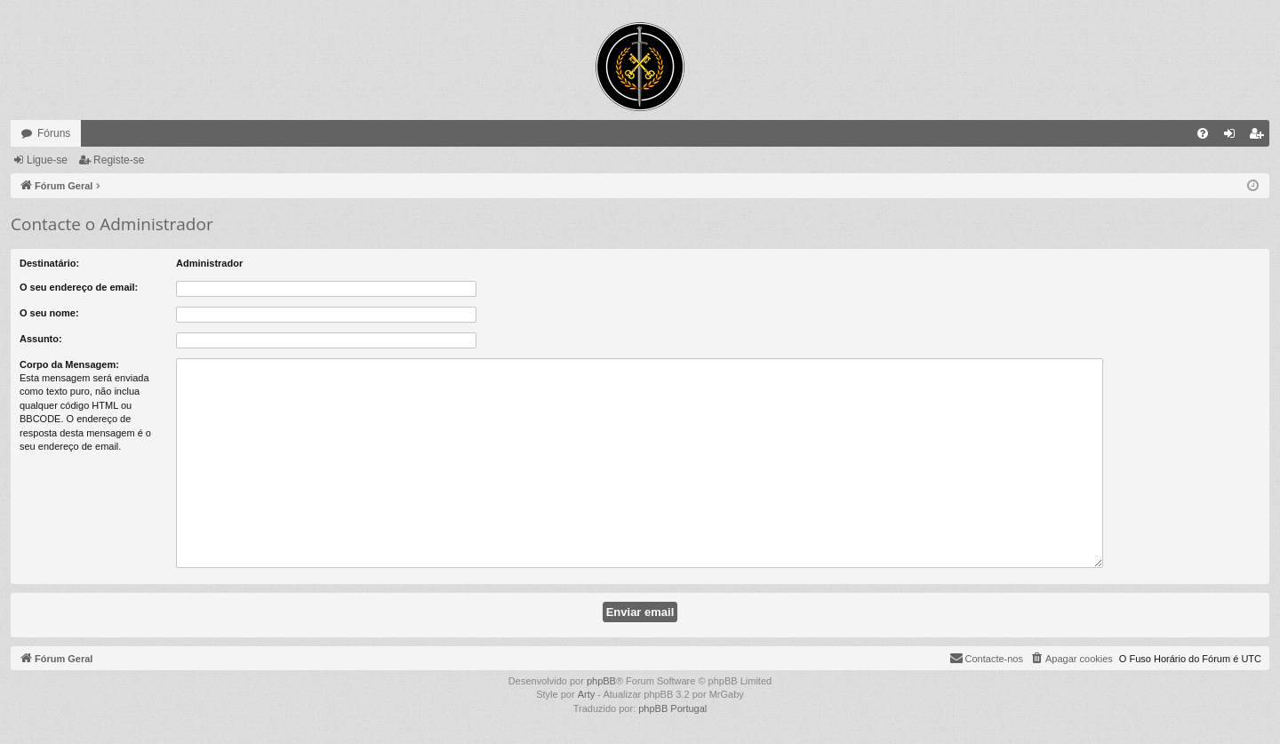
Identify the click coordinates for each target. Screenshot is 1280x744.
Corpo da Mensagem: (69, 364)
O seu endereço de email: (79, 287)
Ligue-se (47, 160)
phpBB (601, 681)
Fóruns (53, 133)
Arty (587, 694)
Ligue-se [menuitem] (1233, 137)
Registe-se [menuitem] (1260, 137)
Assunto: (41, 338)
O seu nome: (49, 313)
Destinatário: (49, 263)
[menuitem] (1202, 133)
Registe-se (118, 160)
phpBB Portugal (672, 708)
